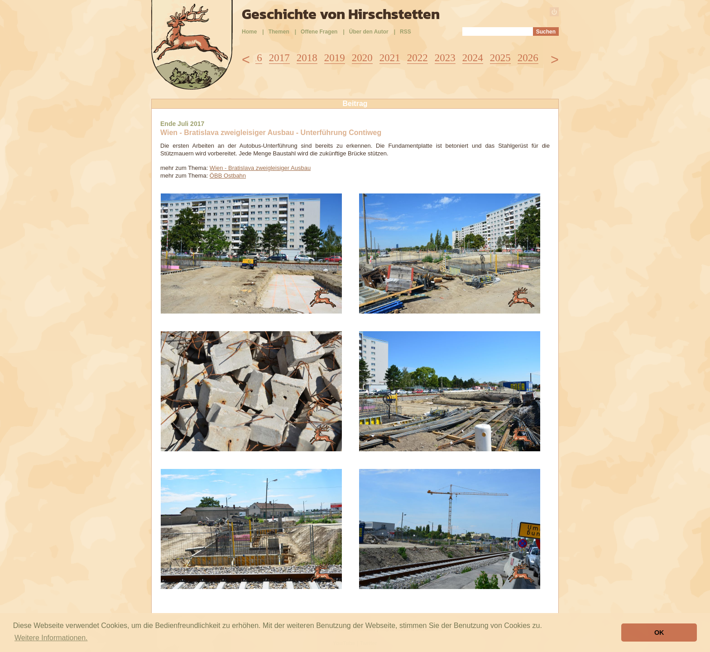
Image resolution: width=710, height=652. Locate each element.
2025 (500, 57)
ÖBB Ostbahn (228, 175)
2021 (389, 57)
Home (249, 32)
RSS (405, 32)
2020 (362, 57)
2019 (334, 57)
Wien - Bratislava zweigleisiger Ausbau (260, 167)
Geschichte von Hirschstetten (341, 14)
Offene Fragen (319, 32)
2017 (279, 57)
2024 (472, 57)
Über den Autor (369, 32)
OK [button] (659, 632)
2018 (307, 57)
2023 (445, 57)
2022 (417, 57)
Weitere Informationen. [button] (51, 638)
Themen (279, 32)
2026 (528, 57)
